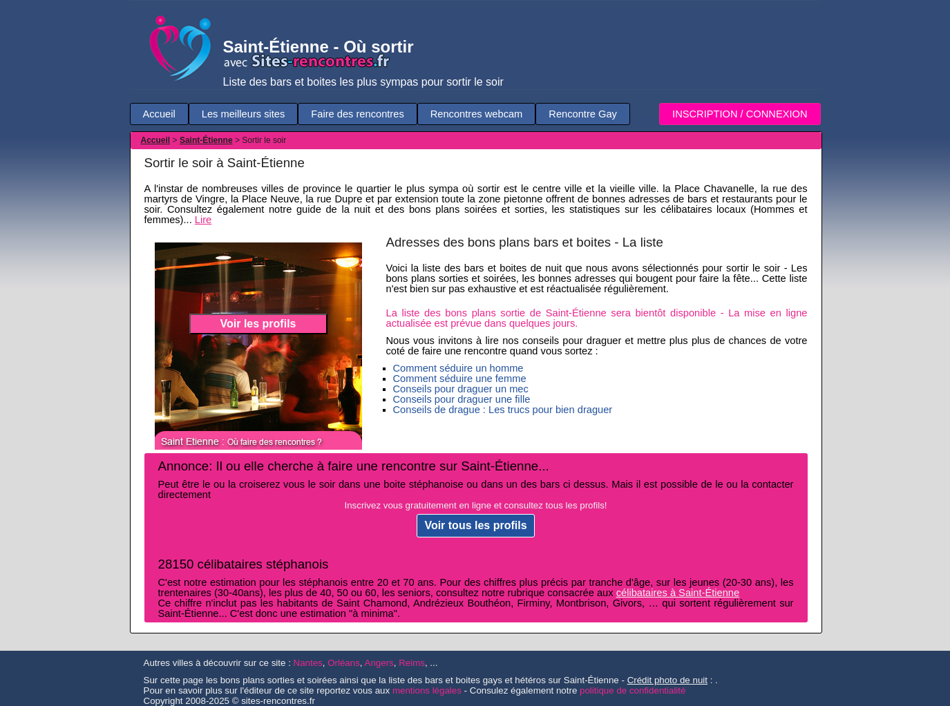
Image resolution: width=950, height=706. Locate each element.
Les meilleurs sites (243, 114)
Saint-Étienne (206, 140)
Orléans (343, 663)
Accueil (159, 114)
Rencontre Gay (583, 114)
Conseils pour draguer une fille (462, 399)
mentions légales (427, 690)
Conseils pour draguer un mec (461, 388)
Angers (379, 663)
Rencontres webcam (476, 114)
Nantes (308, 663)
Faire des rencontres (357, 114)
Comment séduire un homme (458, 368)
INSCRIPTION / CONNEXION (739, 114)
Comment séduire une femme (459, 378)
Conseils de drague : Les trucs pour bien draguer (503, 409)
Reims (412, 663)
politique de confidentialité (632, 690)
